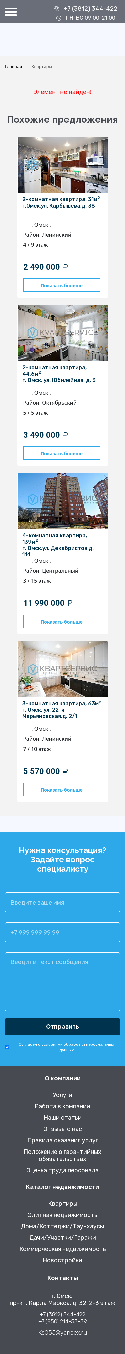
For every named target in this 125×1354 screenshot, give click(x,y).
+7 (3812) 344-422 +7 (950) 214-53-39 (62, 1318)
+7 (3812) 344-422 (90, 8)
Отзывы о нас (62, 1129)
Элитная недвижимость (62, 1215)
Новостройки (62, 1260)
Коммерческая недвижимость (62, 1249)
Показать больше (62, 285)
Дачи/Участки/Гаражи (62, 1237)
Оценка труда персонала (62, 1170)
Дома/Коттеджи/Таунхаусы (62, 1226)
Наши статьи (63, 1117)
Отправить (62, 1026)
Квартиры (62, 1203)
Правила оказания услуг (62, 1140)
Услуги (62, 1095)
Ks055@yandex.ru (62, 1332)
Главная (13, 66)
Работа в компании (62, 1106)
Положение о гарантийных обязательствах (62, 1155)
